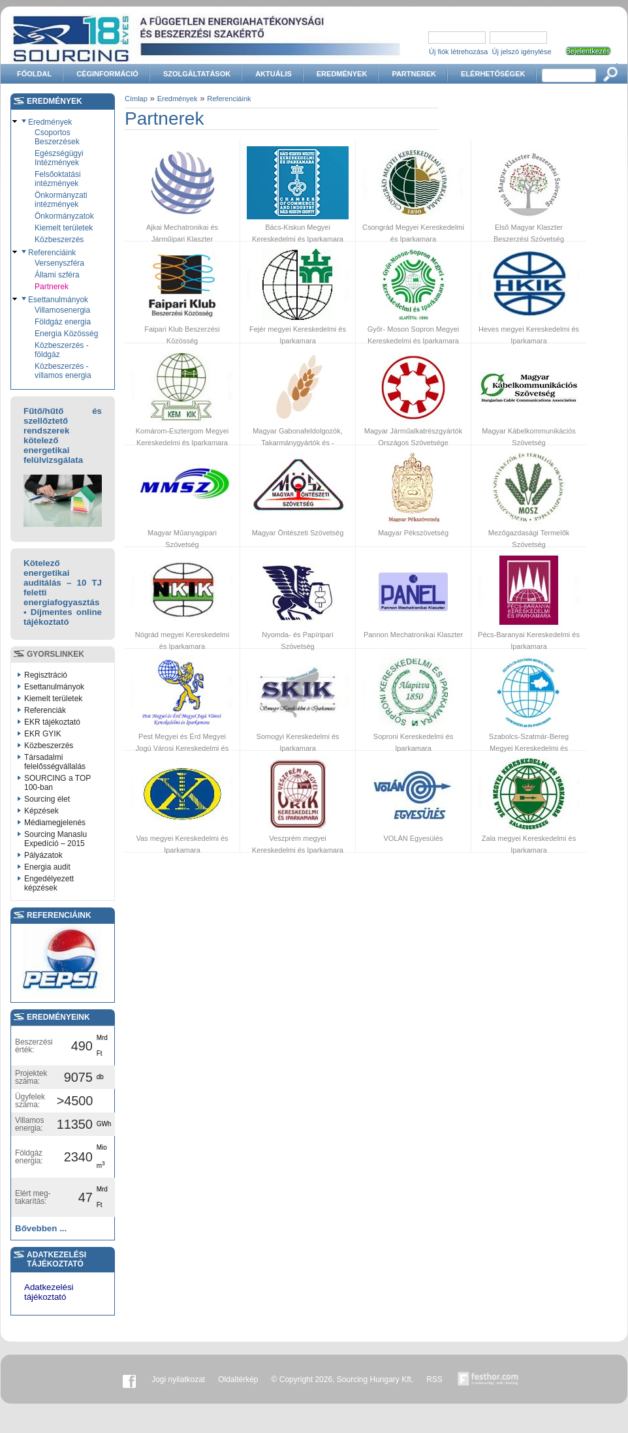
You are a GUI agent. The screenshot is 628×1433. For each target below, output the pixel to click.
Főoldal (34, 74)
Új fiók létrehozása (458, 51)
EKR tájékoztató (52, 722)
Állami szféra (57, 274)
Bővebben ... (41, 1228)
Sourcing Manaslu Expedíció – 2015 (55, 839)
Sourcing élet (47, 799)
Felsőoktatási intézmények (58, 179)
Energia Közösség (66, 333)
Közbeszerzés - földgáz (62, 350)
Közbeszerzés (59, 239)
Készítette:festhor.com (488, 1379)
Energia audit (47, 867)
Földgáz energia (63, 321)
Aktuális (273, 74)
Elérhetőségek (493, 74)
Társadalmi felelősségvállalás (55, 762)
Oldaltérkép (238, 1379)
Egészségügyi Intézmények (59, 158)
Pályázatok (43, 855)
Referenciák (45, 710)
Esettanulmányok (58, 299)
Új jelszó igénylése (522, 51)
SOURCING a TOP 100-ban (57, 783)
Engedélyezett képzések (49, 883)
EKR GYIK (42, 733)
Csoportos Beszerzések (57, 137)
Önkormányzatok (64, 216)
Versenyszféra (59, 263)
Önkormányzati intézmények (61, 200)
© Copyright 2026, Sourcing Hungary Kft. (343, 1379)
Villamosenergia (62, 310)
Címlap (136, 98)
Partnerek (414, 74)
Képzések (41, 810)
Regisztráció (45, 675)
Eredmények (342, 74)
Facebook (129, 1379)
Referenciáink (52, 252)
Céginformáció (107, 74)
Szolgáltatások (196, 74)
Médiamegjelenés (55, 822)
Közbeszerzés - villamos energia (63, 371)
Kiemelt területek (64, 227)
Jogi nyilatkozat (178, 1379)
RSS (434, 1379)
